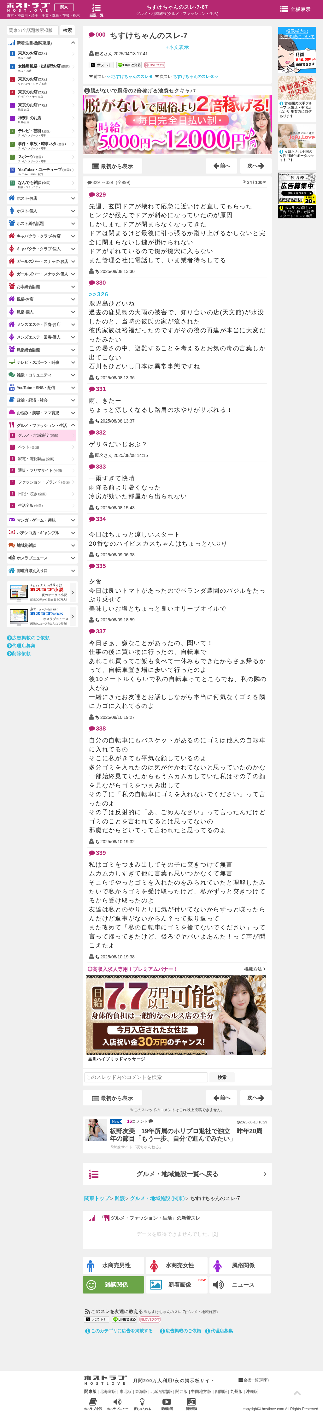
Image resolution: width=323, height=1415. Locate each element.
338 (97, 728)
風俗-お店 (21, 299)
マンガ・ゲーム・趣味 (32, 520)
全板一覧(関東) (256, 1380)
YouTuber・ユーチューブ (47, 172)
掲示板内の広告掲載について (297, 34)
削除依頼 (19, 653)
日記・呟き (32, 493)
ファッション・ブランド (44, 482)
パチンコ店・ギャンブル (34, 532)
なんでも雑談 (47, 185)
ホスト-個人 (23, 211)
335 (97, 566)
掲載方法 (253, 969)
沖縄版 (252, 1391)
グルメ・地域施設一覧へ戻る (153, 1174)
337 (97, 631)
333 (97, 466)
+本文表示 (177, 46)
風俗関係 (234, 1266)
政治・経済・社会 (28, 400)
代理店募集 (219, 1330)
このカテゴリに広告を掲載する (119, 1330)
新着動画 (167, 1404)
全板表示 (295, 10)
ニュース (234, 1285)
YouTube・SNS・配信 (32, 387)
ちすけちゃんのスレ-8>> (195, 76)
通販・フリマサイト (40, 470)
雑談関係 (107, 1285)
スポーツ (47, 159)
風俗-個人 (21, 312)
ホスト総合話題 (26, 223)
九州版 (236, 1391)
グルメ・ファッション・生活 (38, 425)
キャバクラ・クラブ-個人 (34, 249)
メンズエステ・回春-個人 (34, 337)
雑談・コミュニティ (30, 374)
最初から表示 (112, 166)
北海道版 (108, 1391)
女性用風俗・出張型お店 (47, 68)
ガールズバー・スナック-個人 (38, 274)
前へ (222, 166)
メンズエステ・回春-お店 (34, 324)
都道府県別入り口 (28, 570)
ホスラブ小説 (93, 1404)
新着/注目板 (30, 42)
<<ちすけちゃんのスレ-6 (129, 76)
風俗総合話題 (24, 349)
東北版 (126, 1391)
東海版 (141, 1391)
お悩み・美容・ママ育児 (34, 412)
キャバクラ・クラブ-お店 (34, 236)
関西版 (181, 1391)
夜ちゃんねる (142, 1404)
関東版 (90, 1391)
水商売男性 (109, 1266)
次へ (256, 166)
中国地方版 (201, 1391)
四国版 (221, 1391)
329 (97, 194)
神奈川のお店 (47, 120)
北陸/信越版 (161, 1391)
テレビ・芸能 (47, 133)
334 (97, 519)
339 (97, 853)
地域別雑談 (22, 545)
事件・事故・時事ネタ (47, 146)
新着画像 (170, 1285)
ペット (28, 447)
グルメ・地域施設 (38, 435)
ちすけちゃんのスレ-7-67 (177, 7)
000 (97, 34)
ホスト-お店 (23, 198)
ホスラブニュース (117, 1404)
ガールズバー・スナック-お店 (38, 261)
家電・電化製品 (36, 458)
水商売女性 (172, 1266)
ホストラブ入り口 (105, 1380)
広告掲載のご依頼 (180, 1330)
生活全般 (30, 505)
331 (97, 389)
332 (97, 432)
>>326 (99, 294)
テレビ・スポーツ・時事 (34, 362)
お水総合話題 (24, 286)
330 (97, 282)
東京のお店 (47, 55)
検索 (222, 1077)
